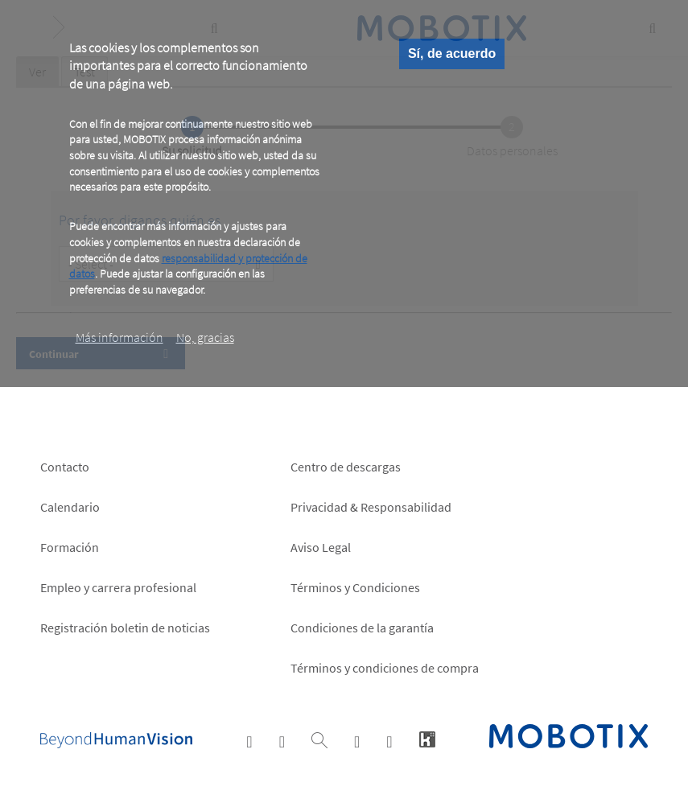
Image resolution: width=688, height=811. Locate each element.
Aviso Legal (320, 547)
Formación (69, 547)
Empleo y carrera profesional (118, 587)
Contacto (64, 467)
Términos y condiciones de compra (384, 668)
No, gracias (205, 337)
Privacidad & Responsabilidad (370, 507)
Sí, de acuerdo (452, 53)
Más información (119, 337)
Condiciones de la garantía (362, 628)
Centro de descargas (345, 467)
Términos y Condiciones (355, 587)
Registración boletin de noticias (125, 628)
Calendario (70, 507)
